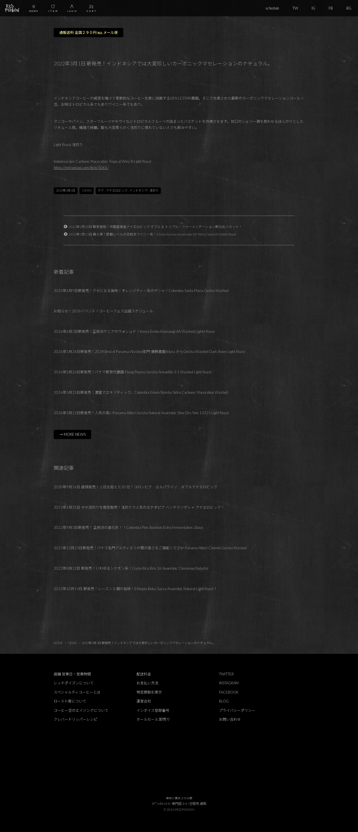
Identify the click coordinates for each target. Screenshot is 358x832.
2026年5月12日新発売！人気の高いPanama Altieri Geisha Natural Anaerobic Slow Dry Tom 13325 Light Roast (141, 413)
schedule (272, 8)
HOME (58, 643)
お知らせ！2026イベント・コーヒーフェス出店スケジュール (103, 311)
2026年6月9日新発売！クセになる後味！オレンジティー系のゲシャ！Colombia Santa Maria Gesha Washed (141, 290)
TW (295, 8)
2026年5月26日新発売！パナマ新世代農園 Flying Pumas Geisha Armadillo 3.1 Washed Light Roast (132, 372)
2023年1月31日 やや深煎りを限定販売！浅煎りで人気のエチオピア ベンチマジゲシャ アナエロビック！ (139, 507)
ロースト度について (70, 701)
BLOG (224, 701)
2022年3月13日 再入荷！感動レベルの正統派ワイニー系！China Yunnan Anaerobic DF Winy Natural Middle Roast (152, 234)
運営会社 (143, 701)
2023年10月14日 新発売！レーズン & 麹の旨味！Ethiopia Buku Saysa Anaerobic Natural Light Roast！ (135, 588)
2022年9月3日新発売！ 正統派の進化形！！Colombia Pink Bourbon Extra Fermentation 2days (128, 527)
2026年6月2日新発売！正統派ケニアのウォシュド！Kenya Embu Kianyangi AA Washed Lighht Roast (134, 331)
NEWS (86, 190)
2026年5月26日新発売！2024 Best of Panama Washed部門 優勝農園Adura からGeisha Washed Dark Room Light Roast (149, 351)
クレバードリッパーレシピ (75, 719)
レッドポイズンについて (74, 683)
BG (348, 8)
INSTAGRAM (229, 683)
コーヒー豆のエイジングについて (81, 710)
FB (331, 8)
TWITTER (226, 674)
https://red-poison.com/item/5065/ (81, 167)
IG (313, 8)
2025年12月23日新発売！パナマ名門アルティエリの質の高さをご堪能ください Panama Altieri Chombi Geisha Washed (150, 548)
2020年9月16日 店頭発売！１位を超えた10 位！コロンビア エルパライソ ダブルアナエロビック (135, 487)
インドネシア (138, 190)
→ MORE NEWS (72, 434)
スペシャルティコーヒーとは (77, 692)
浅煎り (154, 190)
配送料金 (143, 674)
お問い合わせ (230, 719)
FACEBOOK (229, 692)
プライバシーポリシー (237, 710)
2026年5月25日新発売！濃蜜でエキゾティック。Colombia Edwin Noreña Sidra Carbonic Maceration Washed (141, 392)
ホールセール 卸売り (153, 719)
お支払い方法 (147, 683)
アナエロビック (117, 190)
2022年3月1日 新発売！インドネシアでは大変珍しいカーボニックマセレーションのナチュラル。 (148, 643)
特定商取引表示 (149, 692)
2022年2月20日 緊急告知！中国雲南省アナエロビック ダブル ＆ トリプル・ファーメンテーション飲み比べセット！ (155, 226)
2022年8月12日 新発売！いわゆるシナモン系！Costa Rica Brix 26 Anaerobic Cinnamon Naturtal (131, 568)
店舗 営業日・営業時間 (72, 674)
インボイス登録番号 (152, 710)
